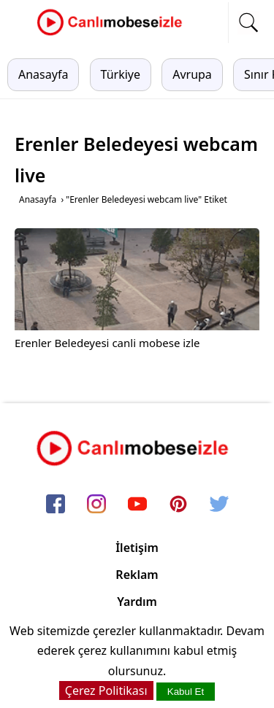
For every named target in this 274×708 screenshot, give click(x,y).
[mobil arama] (248, 22)
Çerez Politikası (106, 690)
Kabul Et (185, 691)
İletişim (137, 548)
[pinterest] (178, 504)
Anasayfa (43, 74)
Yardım (137, 602)
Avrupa (192, 74)
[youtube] (137, 504)
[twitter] (219, 504)
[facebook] (55, 504)
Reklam (136, 575)
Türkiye (120, 74)
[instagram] (96, 504)
